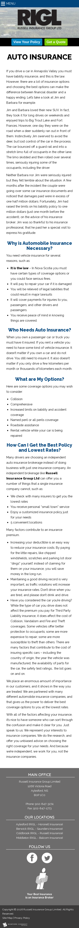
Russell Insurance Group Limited (42, 909)
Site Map (7, 917)
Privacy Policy (22, 917)
